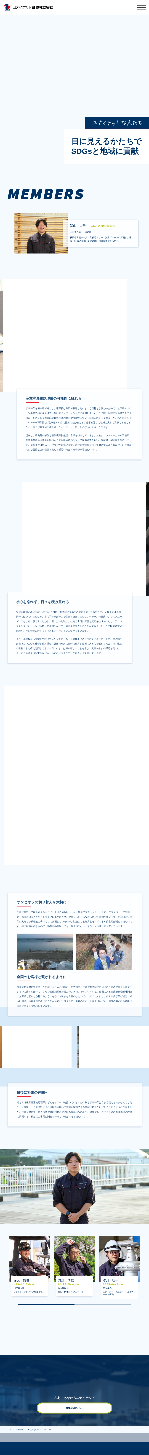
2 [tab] (102, 1304)
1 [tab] (46, 1304)
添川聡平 (119, 1270)
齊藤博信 (74, 1269)
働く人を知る (33, 1429)
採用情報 (19, 1429)
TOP (9, 1429)
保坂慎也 (29, 1269)
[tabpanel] (29, 1266)
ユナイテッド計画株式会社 (28, 7)
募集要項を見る (74, 1408)
